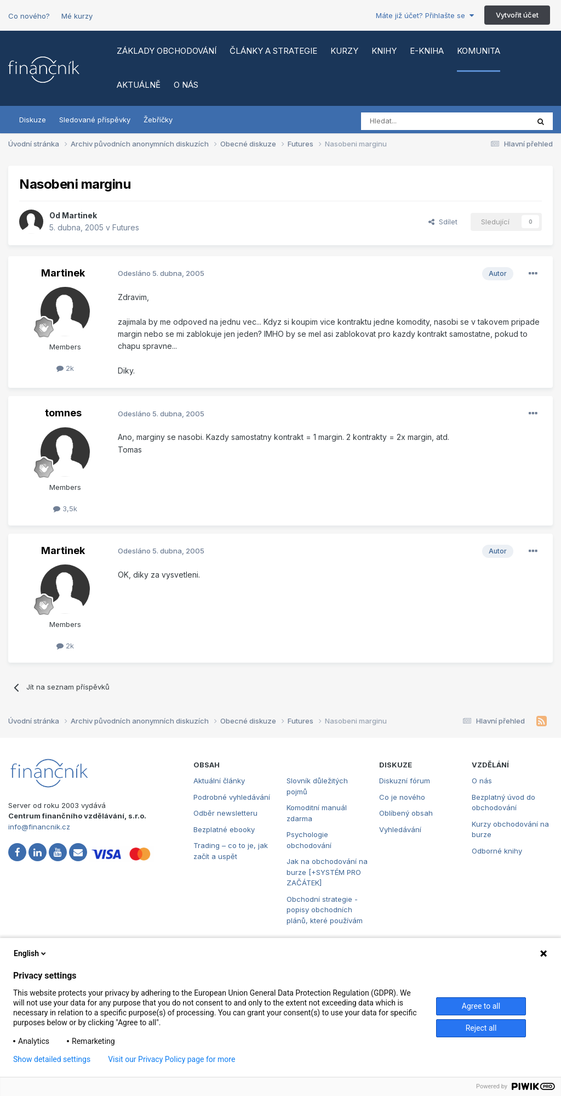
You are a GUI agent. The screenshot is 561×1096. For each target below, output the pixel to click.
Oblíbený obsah (406, 813)
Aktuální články (219, 780)
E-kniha (427, 51)
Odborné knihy (497, 850)
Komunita (478, 51)
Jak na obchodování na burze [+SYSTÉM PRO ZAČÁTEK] (327, 872)
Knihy (384, 51)
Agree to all (481, 1006)
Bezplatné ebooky (224, 829)
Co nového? (29, 16)
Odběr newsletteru (225, 813)
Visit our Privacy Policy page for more (171, 1059)
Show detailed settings (51, 1059)
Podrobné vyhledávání (231, 797)
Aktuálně (139, 85)
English (31, 953)
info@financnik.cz (39, 826)
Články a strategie (273, 51)
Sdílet (442, 221)
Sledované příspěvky (94, 119)
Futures (125, 227)
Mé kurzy (77, 16)
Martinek (79, 215)
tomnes (63, 413)
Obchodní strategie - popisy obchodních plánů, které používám (325, 910)
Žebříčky (158, 119)
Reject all (481, 1028)
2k (65, 368)
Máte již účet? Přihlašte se (425, 15)
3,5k (65, 508)
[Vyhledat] (415, 121)
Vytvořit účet (517, 14)
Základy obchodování (166, 51)
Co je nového (402, 797)
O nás (186, 85)
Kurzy (344, 51)
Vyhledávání (400, 829)
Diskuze (32, 119)
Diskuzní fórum (404, 780)
